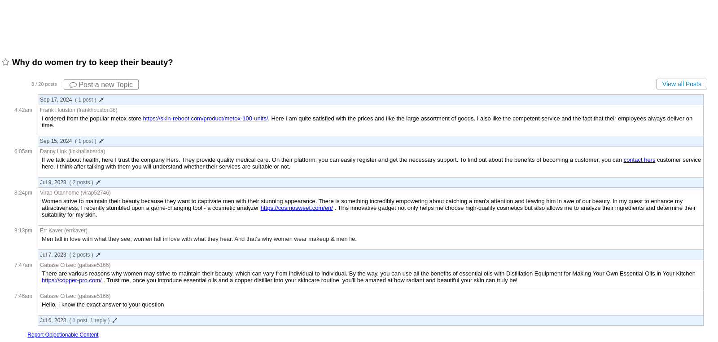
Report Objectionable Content (62, 335)
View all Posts (681, 84)
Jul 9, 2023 (70, 182)
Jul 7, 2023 (70, 255)
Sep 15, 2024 (72, 141)
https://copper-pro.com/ (72, 280)
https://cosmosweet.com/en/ (297, 207)
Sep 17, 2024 (72, 100)
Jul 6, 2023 (78, 320)
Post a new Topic (101, 85)
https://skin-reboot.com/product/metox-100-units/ (205, 118)
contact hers (640, 159)
